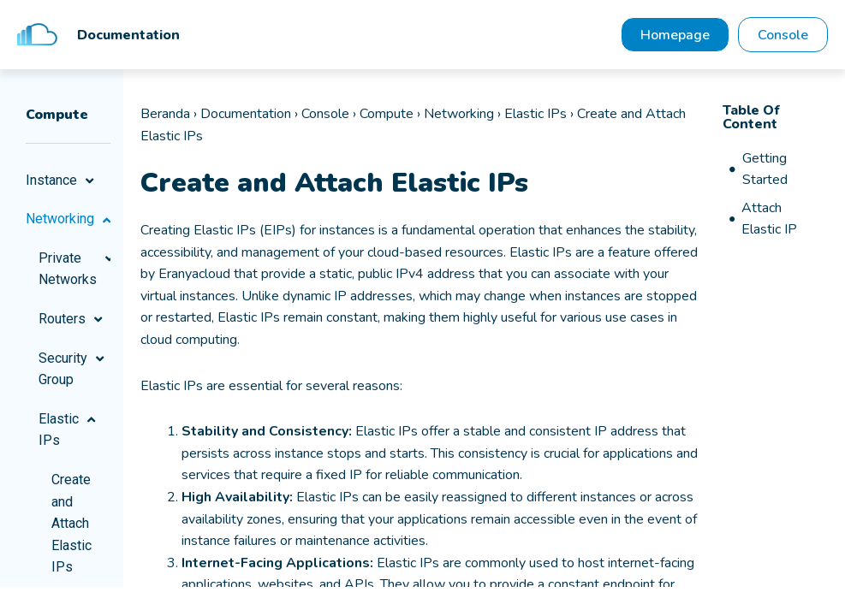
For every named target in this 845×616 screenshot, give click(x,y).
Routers (73, 320)
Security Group (74, 370)
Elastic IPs (69, 431)
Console (325, 114)
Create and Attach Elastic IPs (71, 524)
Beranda (165, 114)
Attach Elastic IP (769, 220)
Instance (62, 181)
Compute (387, 114)
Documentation (245, 114)
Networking (68, 220)
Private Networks (74, 270)
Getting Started (765, 170)
